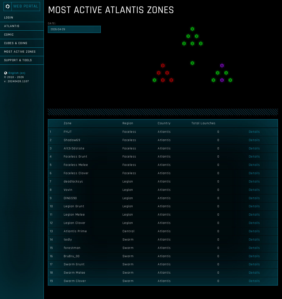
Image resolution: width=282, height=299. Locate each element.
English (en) (17, 73)
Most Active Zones (20, 52)
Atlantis (12, 26)
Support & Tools (18, 60)
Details (254, 132)
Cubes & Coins (16, 43)
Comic (9, 34)
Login (8, 17)
